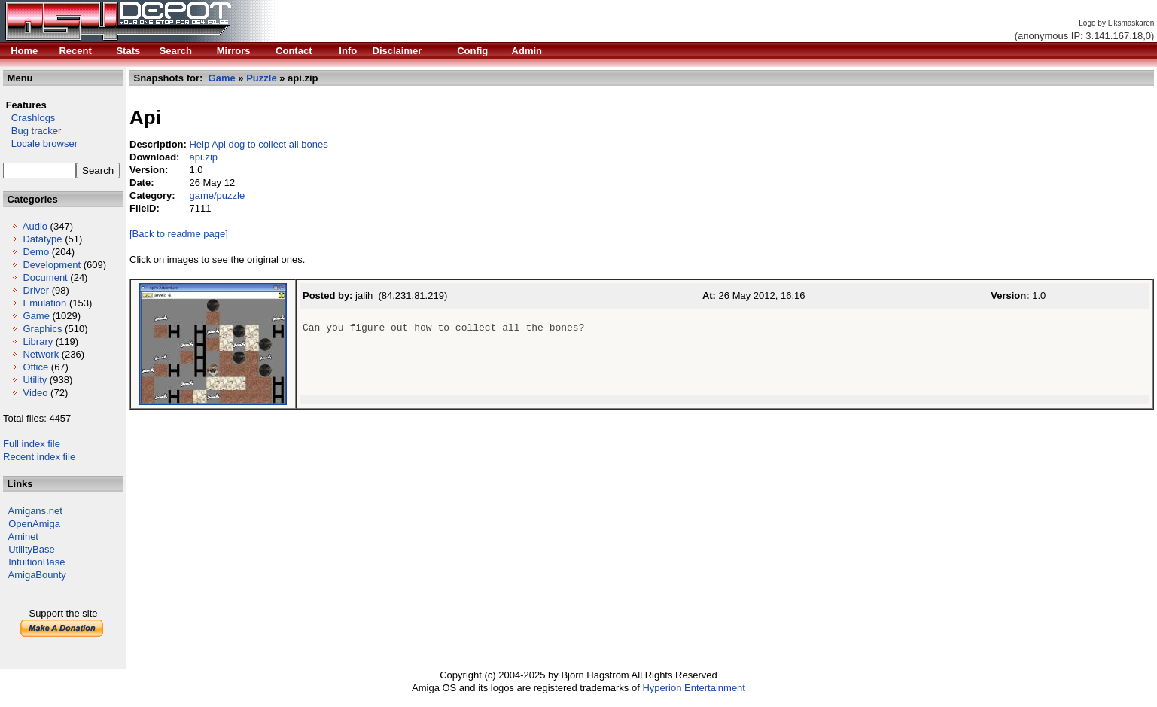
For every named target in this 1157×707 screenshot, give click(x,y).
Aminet (23, 536)
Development (52, 264)
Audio (35, 226)
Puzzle (261, 78)
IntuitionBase (36, 562)
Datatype (42, 239)
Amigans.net (35, 511)
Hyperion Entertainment (693, 687)
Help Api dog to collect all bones (258, 144)
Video (35, 392)
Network (41, 354)
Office (35, 367)
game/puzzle (217, 195)
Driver (36, 290)
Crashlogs (29, 117)
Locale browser (40, 143)
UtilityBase (31, 549)
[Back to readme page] (178, 233)
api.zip (203, 157)
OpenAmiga (34, 523)
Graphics (42, 328)
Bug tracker (32, 130)
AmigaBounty (37, 575)
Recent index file (39, 456)
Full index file (31, 443)
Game (36, 316)
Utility (35, 379)
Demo (36, 252)
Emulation (44, 303)
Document (45, 277)
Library (38, 341)
